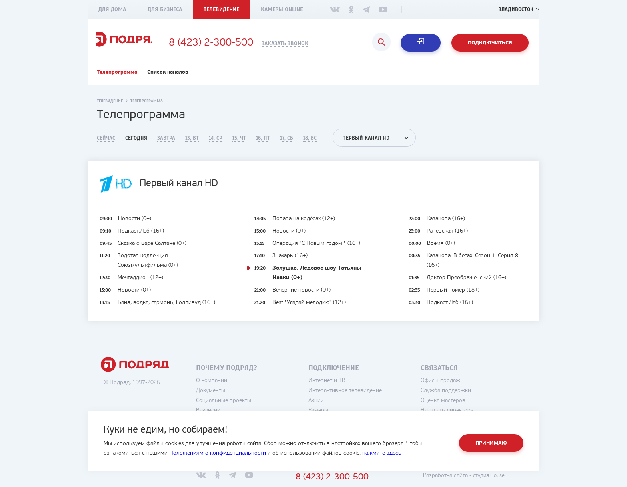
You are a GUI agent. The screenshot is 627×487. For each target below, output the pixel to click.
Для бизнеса (165, 9)
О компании (226, 387)
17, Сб (286, 144)
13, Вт (192, 144)
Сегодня (136, 144)
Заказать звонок (312, 43)
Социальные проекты (238, 407)
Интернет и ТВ (341, 387)
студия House (501, 482)
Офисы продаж (455, 387)
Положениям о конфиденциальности (217, 453)
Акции (330, 407)
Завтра (166, 144)
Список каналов (167, 78)
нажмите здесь (381, 453)
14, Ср (215, 144)
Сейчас (106, 144)
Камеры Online (282, 9)
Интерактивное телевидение (359, 397)
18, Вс (310, 144)
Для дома (112, 9)
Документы (225, 397)
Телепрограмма (117, 78)
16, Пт (263, 144)
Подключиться (490, 43)
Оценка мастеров (457, 407)
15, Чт (239, 144)
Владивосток (514, 9)
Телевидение (221, 9)
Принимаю (491, 443)
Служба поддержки (460, 397)
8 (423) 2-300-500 (238, 43)
